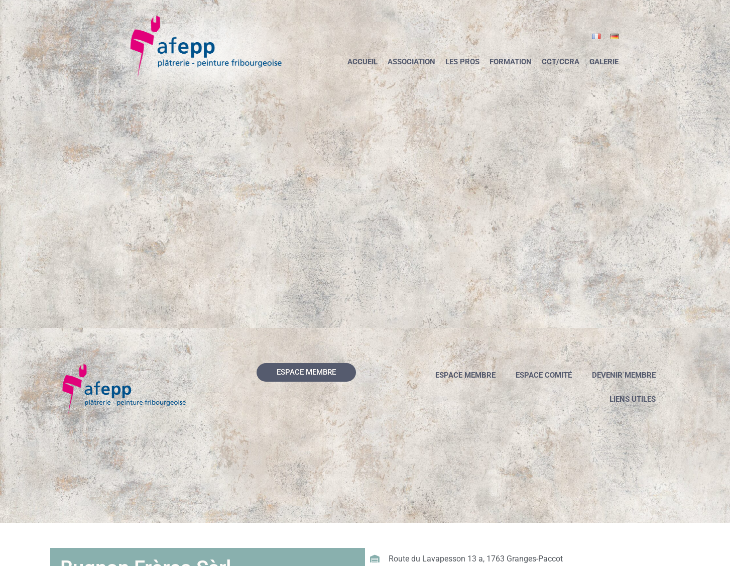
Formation (511, 61)
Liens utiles (633, 399)
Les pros (462, 61)
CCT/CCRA (560, 61)
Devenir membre (624, 375)
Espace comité (544, 375)
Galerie (604, 61)
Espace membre (465, 375)
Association (411, 61)
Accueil (362, 61)
